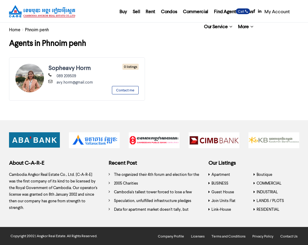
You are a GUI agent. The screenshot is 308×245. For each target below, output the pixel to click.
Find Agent (225, 11)
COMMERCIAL (269, 183)
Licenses (198, 236)
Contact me (125, 90)
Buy (123, 11)
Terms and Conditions (228, 236)
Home (14, 29)
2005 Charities (126, 183)
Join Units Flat (223, 200)
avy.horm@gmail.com (75, 82)
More (243, 26)
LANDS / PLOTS (270, 200)
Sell (136, 11)
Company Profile (171, 236)
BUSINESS (219, 183)
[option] (34, 141)
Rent (150, 11)
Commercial (195, 11)
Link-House (221, 209)
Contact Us (288, 236)
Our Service (216, 26)
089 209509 (66, 75)
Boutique (264, 174)
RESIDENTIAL (268, 209)
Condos (169, 11)
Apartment (220, 174)
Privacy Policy (262, 236)
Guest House (222, 191)
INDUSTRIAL (267, 191)
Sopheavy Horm (69, 67)
